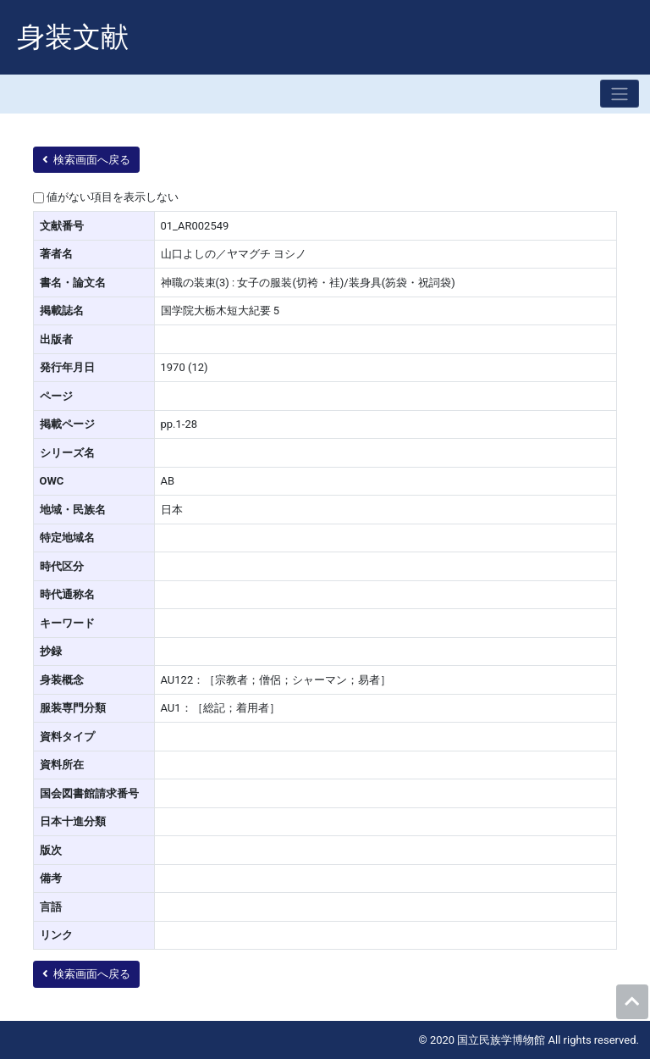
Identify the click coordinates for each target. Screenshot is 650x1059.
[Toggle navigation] (619, 94)
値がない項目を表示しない (113, 197)
